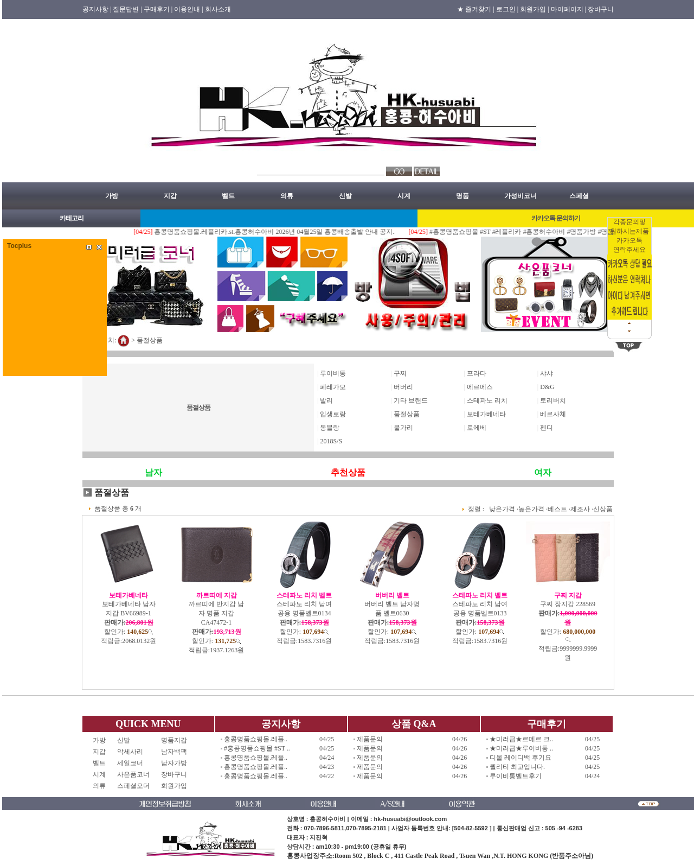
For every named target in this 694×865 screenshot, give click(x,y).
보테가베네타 (486, 414)
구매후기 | (158, 9)
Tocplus (19, 246)
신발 (345, 196)
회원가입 (174, 786)
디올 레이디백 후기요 (520, 757)
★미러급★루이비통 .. (521, 748)
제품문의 (370, 739)
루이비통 (333, 373)
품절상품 (150, 340)
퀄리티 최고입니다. (517, 767)
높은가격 (531, 509)
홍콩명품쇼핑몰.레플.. (255, 739)
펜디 (546, 427)
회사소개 (218, 9)
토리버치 (553, 400)
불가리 (403, 427)
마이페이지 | (568, 9)
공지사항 (280, 723)
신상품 (603, 509)
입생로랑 (333, 414)
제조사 (580, 509)
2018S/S (331, 441)
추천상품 (348, 472)
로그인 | (507, 9)
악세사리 (133, 751)
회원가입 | (534, 9)
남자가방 (174, 763)
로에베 (476, 427)
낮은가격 (502, 509)
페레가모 (333, 387)
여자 (542, 472)
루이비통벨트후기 (516, 776)
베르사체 (553, 414)
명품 (462, 196)
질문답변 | (127, 9)
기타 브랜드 (411, 400)
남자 (153, 472)
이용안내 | (188, 9)
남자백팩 (174, 751)
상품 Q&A (413, 723)
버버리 (403, 387)
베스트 (557, 509)
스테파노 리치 (487, 400)
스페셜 (579, 196)
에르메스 (480, 387)
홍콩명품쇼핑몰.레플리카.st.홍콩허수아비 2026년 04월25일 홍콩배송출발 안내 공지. (283, 232)
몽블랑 (329, 427)
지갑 (170, 196)
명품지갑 (174, 740)
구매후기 (546, 723)
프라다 (476, 373)
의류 (286, 196)
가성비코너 (520, 196)
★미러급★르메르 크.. (521, 739)
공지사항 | (96, 9)
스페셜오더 (133, 786)
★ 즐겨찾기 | (475, 9)
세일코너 (133, 763)
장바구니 (601, 9)
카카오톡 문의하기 (555, 218)
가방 (111, 196)
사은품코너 (133, 774)
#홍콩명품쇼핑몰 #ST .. (257, 748)
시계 (403, 196)
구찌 (400, 373)
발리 (326, 400)
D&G (547, 387)
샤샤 (546, 373)
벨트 (228, 196)
